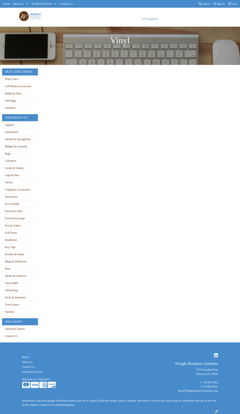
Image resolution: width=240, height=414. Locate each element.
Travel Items (12, 304)
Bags (8, 153)
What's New (12, 79)
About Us (18, 3)
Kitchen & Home (14, 254)
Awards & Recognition (18, 139)
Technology (11, 290)
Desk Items (11, 196)
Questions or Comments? (36, 379)
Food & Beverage (15, 218)
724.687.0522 (210, 382)
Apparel (9, 124)
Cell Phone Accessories (18, 86)
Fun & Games (13, 225)
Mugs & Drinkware (16, 261)
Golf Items (11, 232)
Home (6, 3)
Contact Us (66, 3)
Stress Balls (11, 283)
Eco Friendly (12, 203)
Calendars (10, 160)
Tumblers (10, 107)
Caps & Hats (12, 175)
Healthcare (11, 239)
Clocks (9, 182)
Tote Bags (10, 100)
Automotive (11, 132)
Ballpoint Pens (13, 93)
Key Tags (10, 247)
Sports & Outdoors (15, 275)
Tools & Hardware (15, 297)
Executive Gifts (13, 211)
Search (204, 3)
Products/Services (42, 3)
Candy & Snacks (14, 167)
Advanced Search (15, 328)
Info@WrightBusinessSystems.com (198, 390)
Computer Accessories (17, 189)
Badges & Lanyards (16, 146)
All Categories (150, 18)
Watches (9, 311)
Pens (7, 268)
